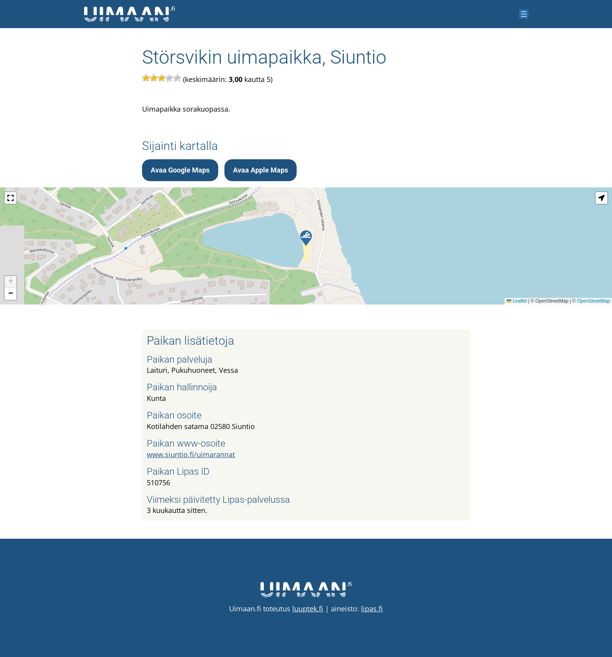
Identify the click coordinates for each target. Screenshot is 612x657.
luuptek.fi (307, 608)
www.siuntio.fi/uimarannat (191, 454)
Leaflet (517, 301)
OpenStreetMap (593, 301)
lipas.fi (372, 608)
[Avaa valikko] (523, 14)
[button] (306, 238)
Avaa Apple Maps (260, 170)
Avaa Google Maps (180, 170)
